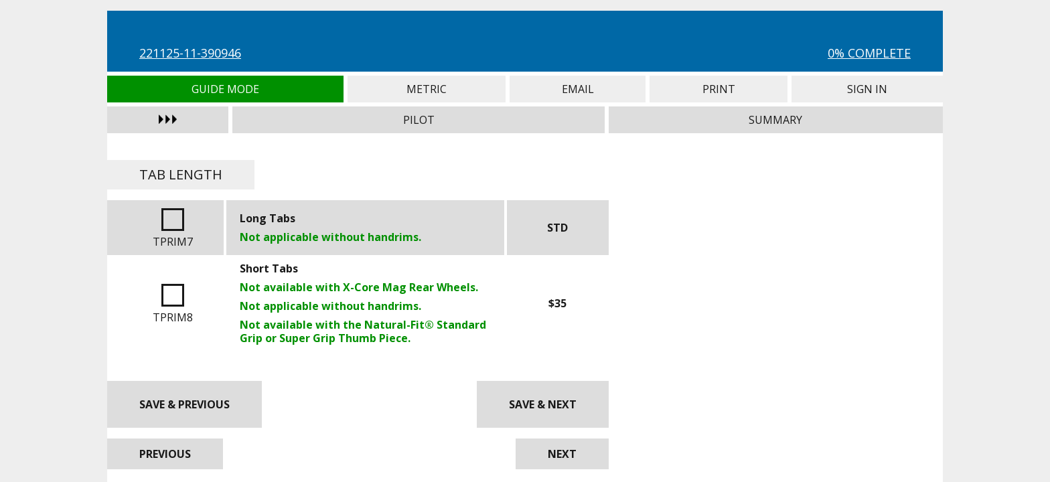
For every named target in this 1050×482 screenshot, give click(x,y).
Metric (427, 89)
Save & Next (543, 404)
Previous (165, 454)
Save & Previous (184, 404)
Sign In (867, 89)
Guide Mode (225, 89)
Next (562, 454)
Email (578, 89)
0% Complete (869, 53)
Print (719, 89)
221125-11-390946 (190, 53)
